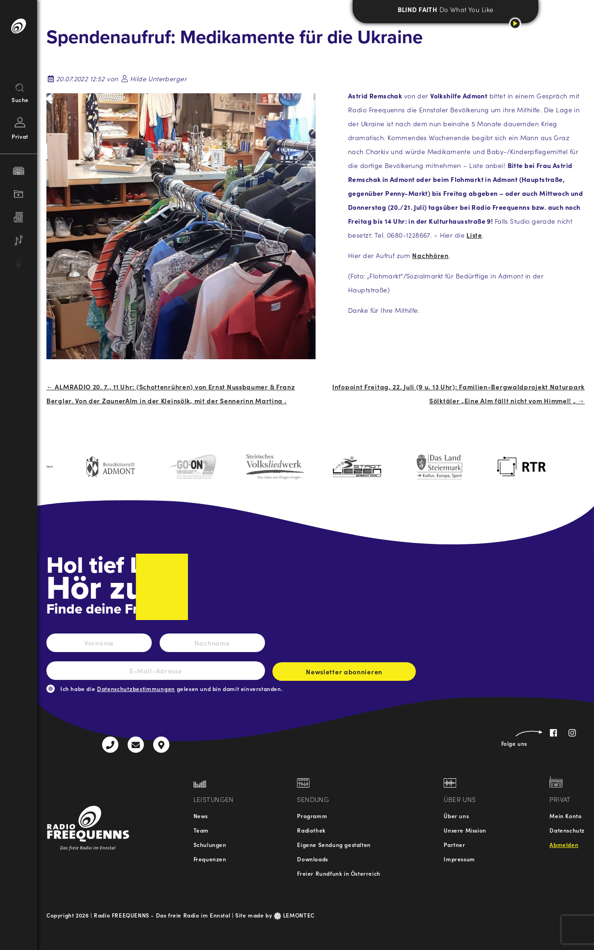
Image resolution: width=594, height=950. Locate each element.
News (201, 816)
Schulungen (210, 844)
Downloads (312, 859)
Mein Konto (565, 816)
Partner (454, 844)
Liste (474, 234)
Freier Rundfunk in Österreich (338, 873)
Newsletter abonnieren (344, 674)
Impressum (459, 859)
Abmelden (563, 844)
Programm (312, 816)
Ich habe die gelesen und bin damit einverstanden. (171, 688)
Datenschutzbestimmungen (136, 688)
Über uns (456, 816)
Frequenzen (210, 859)
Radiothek (311, 830)
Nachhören (430, 255)
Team (201, 830)
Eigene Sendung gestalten (333, 844)
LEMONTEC (294, 915)
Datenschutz (567, 830)
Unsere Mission (465, 830)
